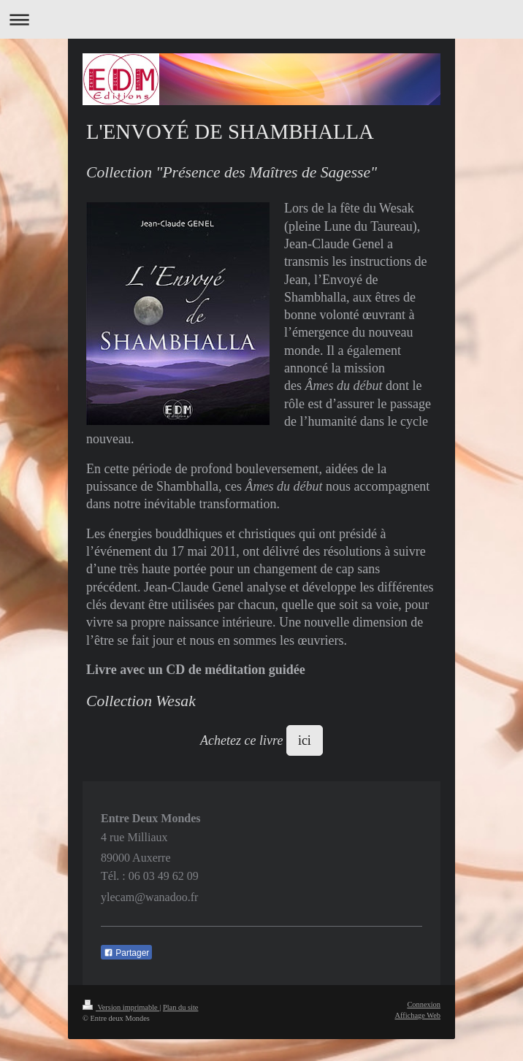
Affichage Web (417, 1015)
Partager (126, 953)
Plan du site (181, 1007)
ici (304, 740)
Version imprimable (121, 1007)
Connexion (423, 1004)
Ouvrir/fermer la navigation (261, 19)
